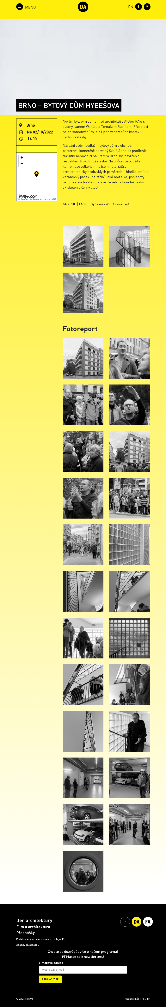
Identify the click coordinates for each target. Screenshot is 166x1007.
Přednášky (25, 932)
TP (148, 998)
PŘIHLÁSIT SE (50, 979)
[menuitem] (130, 6)
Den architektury (34, 920)
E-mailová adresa (51, 963)
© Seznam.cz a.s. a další (43, 199)
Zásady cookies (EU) (28, 944)
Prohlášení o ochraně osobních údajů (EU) (41, 939)
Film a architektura (33, 926)
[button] (36, 174)
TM (142, 998)
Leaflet (23, 199)
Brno (30, 125)
